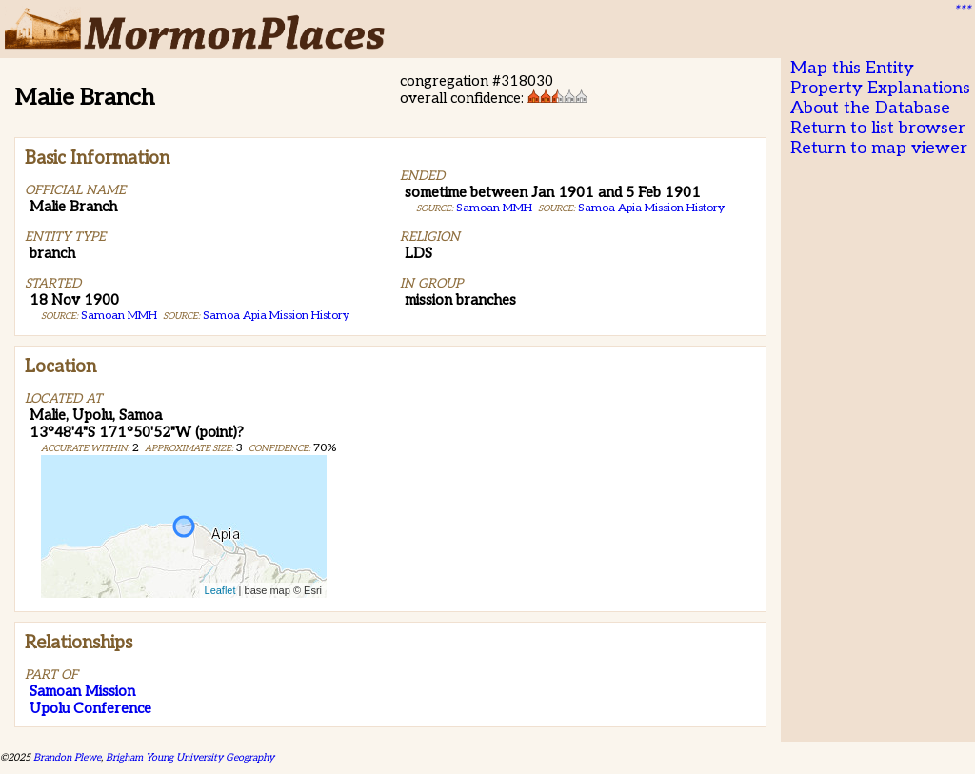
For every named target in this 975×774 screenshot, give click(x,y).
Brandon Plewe (67, 757)
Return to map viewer (878, 148)
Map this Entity (852, 68)
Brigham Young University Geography (190, 757)
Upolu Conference (90, 708)
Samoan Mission (82, 691)
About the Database (870, 108)
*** (961, 10)
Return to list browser (877, 128)
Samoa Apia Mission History (276, 315)
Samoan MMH (119, 315)
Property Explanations (880, 88)
